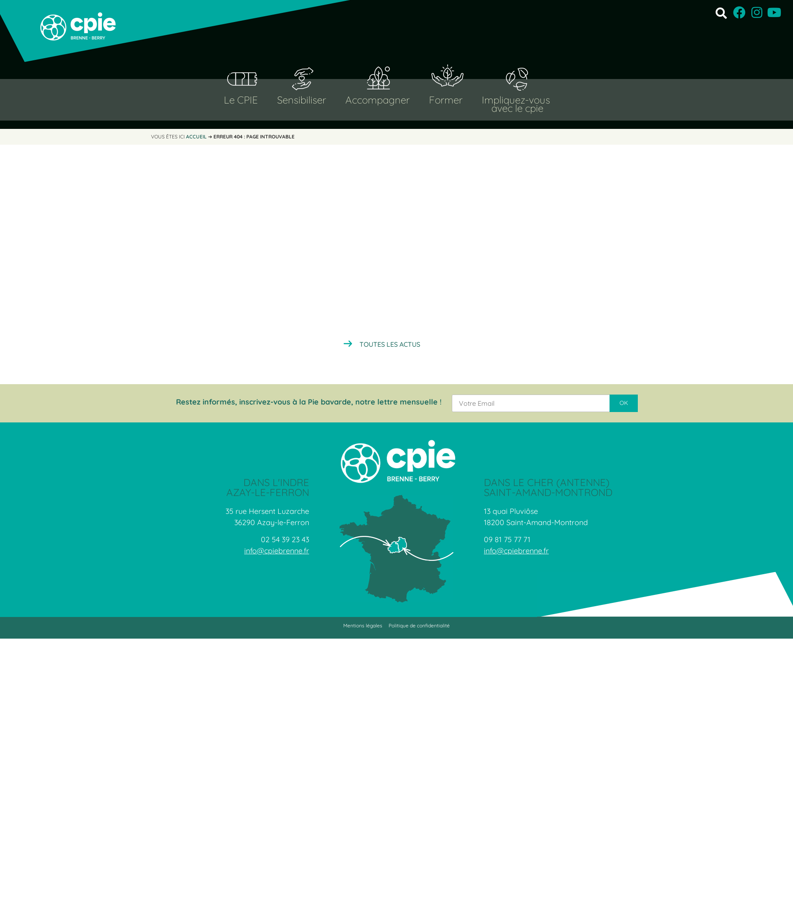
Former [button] (446, 100)
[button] (721, 12)
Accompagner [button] (377, 100)
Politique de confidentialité (419, 625)
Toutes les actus (389, 344)
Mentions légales (362, 625)
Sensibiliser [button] (301, 100)
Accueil (196, 136)
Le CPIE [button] (241, 100)
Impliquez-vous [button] (516, 100)
